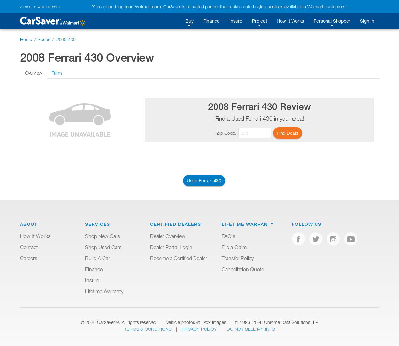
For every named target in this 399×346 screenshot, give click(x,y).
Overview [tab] (33, 72)
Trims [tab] (57, 72)
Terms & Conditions (148, 329)
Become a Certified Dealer (178, 258)
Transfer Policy (238, 258)
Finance (211, 21)
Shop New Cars (102, 236)
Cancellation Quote (243, 269)
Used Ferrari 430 (204, 180)
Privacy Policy (200, 329)
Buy (189, 21)
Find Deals (287, 133)
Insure (235, 21)
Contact (29, 247)
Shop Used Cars (103, 247)
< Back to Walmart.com (40, 7)
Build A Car (97, 258)
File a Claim (234, 247)
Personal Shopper (332, 21)
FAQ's (228, 236)
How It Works (290, 21)
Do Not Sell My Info (251, 329)
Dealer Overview (167, 236)
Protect (259, 21)
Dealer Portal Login (171, 247)
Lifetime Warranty (104, 291)
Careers (28, 258)
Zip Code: (226, 133)
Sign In (367, 21)
